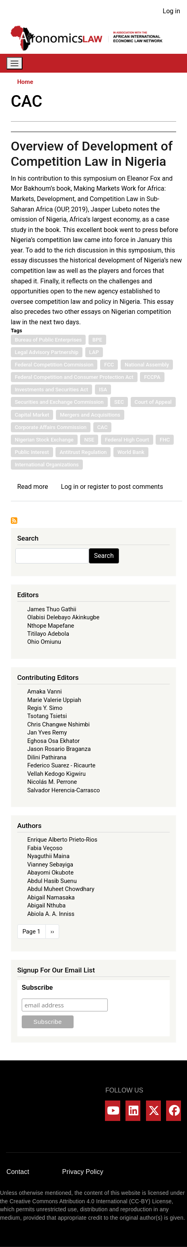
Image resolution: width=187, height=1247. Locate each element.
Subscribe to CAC (14, 520)
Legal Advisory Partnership (46, 352)
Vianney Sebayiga (50, 864)
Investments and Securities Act (51, 390)
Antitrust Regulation (83, 452)
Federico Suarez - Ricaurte (61, 765)
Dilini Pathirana (47, 757)
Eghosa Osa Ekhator (53, 741)
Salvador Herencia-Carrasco (63, 790)
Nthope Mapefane (50, 625)
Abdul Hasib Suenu (52, 881)
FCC (109, 365)
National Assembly (147, 365)
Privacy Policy (82, 1171)
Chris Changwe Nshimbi (58, 724)
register (98, 486)
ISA (103, 390)
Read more (32, 486)
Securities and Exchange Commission (59, 402)
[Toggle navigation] (14, 63)
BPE (97, 340)
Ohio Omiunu (44, 641)
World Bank (130, 452)
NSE (89, 440)
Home (25, 81)
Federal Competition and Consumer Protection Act (74, 377)
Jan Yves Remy (47, 732)
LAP (94, 352)
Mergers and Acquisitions (90, 415)
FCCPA (152, 377)
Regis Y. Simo (45, 708)
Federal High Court (127, 440)
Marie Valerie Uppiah (54, 700)
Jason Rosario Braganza (59, 749)
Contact (17, 1171)
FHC (165, 440)
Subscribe (37, 987)
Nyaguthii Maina (48, 856)
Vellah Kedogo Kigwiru (56, 773)
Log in (171, 11)
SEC (119, 402)
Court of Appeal (153, 402)
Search (104, 555)
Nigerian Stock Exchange (44, 440)
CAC (102, 427)
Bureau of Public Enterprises (48, 340)
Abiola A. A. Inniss (51, 913)
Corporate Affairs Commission (51, 427)
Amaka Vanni (44, 691)
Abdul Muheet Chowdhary (61, 889)
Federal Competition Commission (54, 365)
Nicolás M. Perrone (52, 781)
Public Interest (32, 452)
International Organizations (47, 465)
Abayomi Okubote (50, 872)
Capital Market (32, 415)
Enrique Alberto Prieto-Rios (62, 839)
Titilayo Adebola (48, 633)
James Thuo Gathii (51, 609)
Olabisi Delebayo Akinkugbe (63, 617)
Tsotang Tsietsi (47, 716)
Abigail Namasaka (51, 897)
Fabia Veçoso (45, 848)
